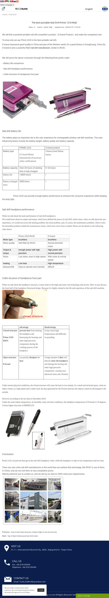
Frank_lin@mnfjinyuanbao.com (33, 581)
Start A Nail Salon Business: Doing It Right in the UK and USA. (34, 532)
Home (4, 14)
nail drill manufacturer (40, 48)
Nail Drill (12, 14)
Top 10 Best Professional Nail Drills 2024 (23, 536)
